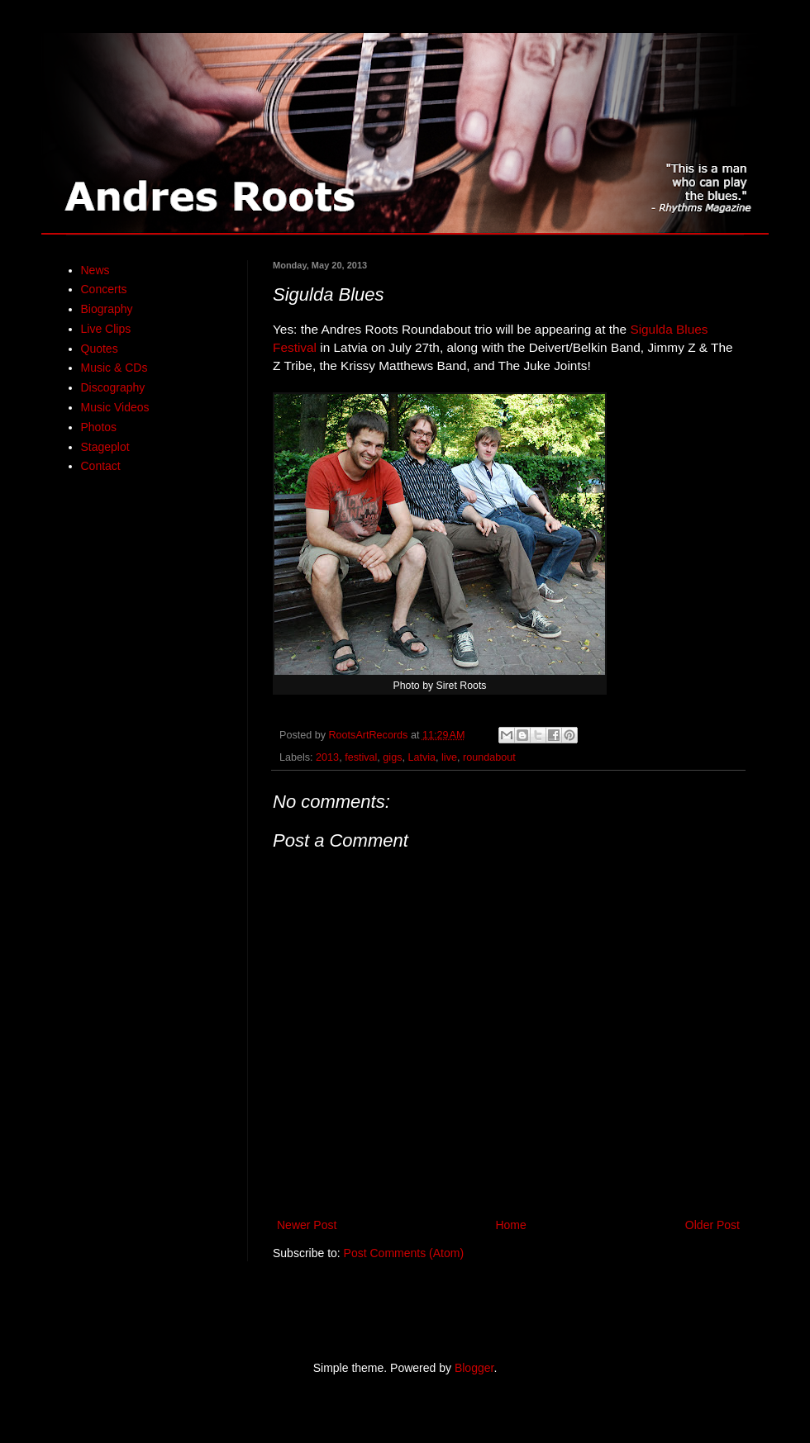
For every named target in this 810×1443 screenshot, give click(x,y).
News (95, 270)
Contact (101, 465)
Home (510, 1225)
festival (361, 757)
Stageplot (105, 446)
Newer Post (306, 1225)
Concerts (104, 289)
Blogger (474, 1367)
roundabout (489, 757)
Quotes (99, 348)
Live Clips (106, 328)
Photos (99, 427)
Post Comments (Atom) (404, 1253)
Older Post (712, 1225)
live (449, 757)
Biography (107, 309)
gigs (392, 757)
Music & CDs (114, 367)
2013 (327, 757)
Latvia (421, 757)
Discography (113, 387)
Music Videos (115, 407)
